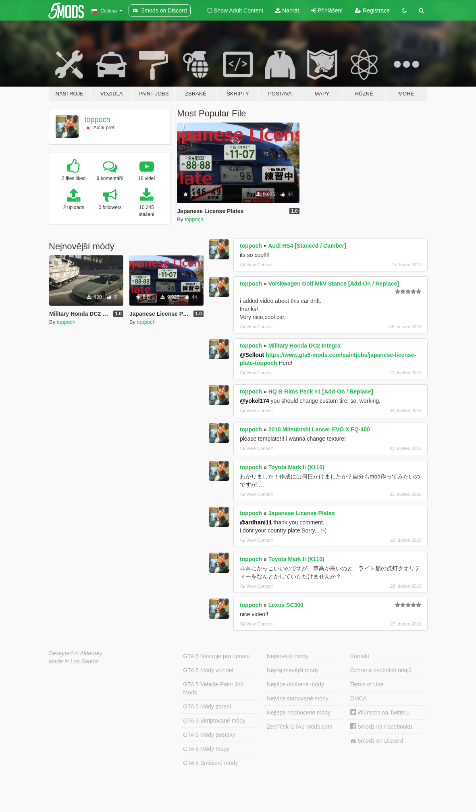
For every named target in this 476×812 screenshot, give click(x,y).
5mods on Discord (376, 740)
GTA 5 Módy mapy (206, 749)
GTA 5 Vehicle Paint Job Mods (213, 688)
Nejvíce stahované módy (297, 698)
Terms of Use (366, 684)
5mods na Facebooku (381, 726)
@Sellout (252, 355)
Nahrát (287, 10)
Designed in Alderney (75, 653)
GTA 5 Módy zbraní (207, 706)
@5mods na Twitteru (379, 712)
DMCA (358, 698)
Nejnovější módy (288, 656)
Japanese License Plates (301, 513)
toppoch (97, 120)
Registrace (372, 10)
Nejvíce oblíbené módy (295, 684)
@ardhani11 (256, 522)
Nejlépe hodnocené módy (299, 712)
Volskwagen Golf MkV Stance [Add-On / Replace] (333, 283)
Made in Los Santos (74, 661)
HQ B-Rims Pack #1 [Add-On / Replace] (320, 391)
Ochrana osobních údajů (381, 670)
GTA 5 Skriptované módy (214, 720)
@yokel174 (254, 401)
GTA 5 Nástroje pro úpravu (216, 656)
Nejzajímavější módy (293, 670)
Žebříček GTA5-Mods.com (300, 726)
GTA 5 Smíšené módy (210, 763)
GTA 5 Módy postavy (209, 734)
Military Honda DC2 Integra (304, 345)
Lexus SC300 (285, 605)
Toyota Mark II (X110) (296, 467)
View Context (256, 264)
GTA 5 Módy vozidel (208, 670)
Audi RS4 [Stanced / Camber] (307, 245)
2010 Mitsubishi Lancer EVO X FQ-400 (319, 429)
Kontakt (359, 656)
